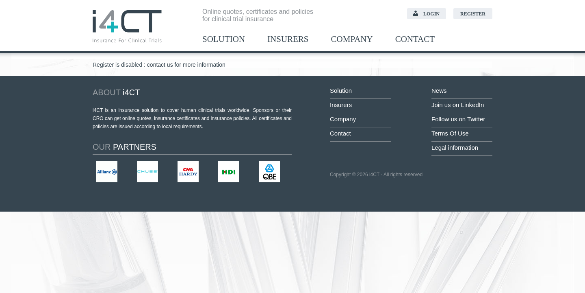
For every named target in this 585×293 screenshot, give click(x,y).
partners (124, 146)
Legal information (454, 147)
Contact (415, 39)
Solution (223, 39)
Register (472, 14)
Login (431, 14)
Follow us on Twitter (458, 119)
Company (352, 39)
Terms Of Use (450, 133)
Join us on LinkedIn (457, 104)
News (439, 90)
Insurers (288, 39)
